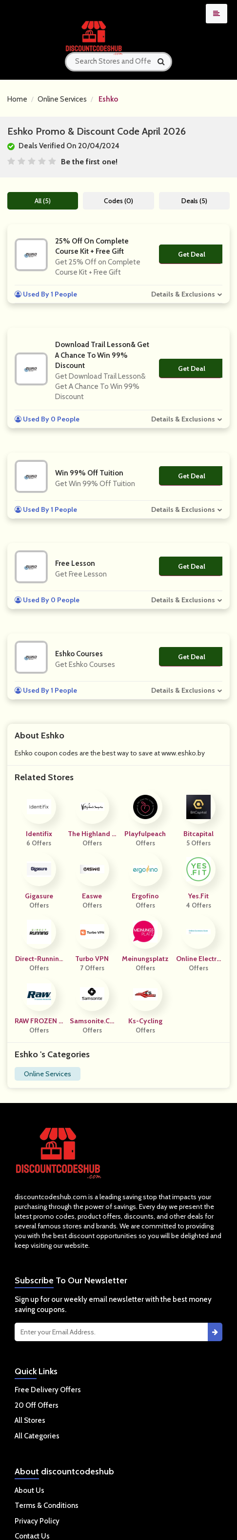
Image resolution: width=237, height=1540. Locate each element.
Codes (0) (118, 200)
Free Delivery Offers (48, 1389)
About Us (29, 1490)
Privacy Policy (37, 1521)
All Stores (30, 1420)
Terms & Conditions (47, 1505)
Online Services (62, 99)
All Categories (37, 1436)
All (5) (43, 200)
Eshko (108, 99)
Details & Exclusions (183, 294)
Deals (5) (194, 200)
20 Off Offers (37, 1405)
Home (17, 99)
